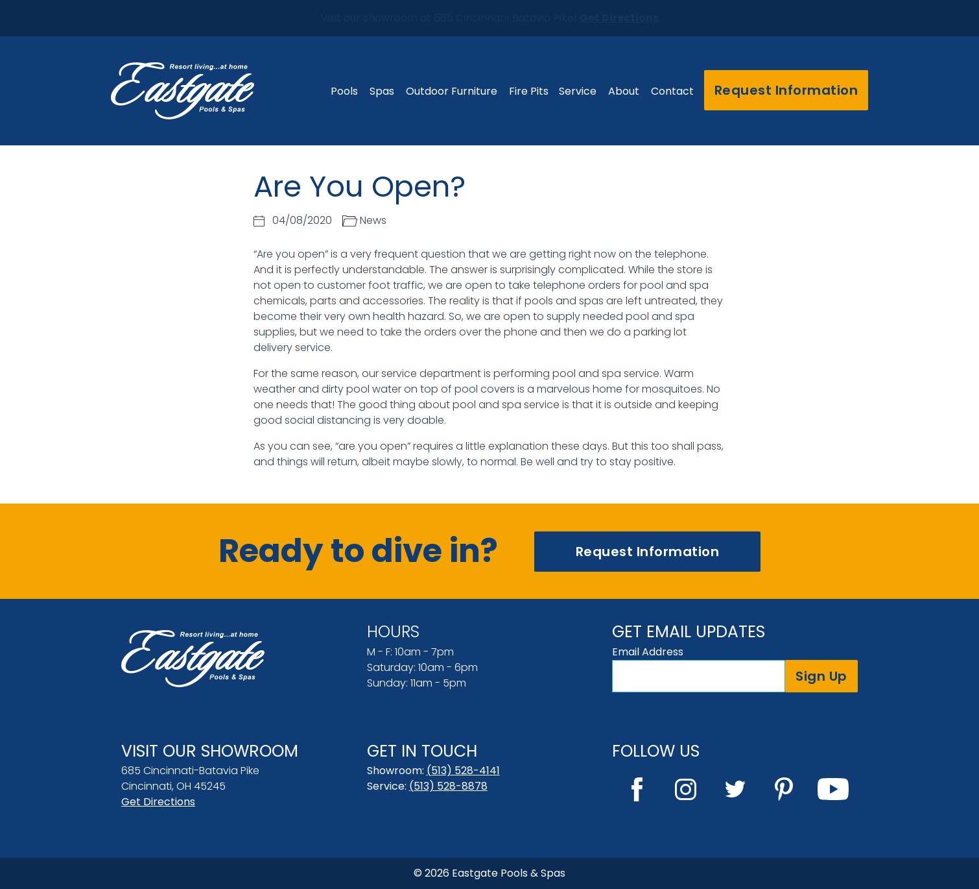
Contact (672, 91)
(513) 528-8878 (448, 786)
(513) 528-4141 (463, 770)
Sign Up (821, 676)
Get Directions (158, 801)
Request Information (786, 90)
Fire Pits (528, 91)
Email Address (647, 651)
